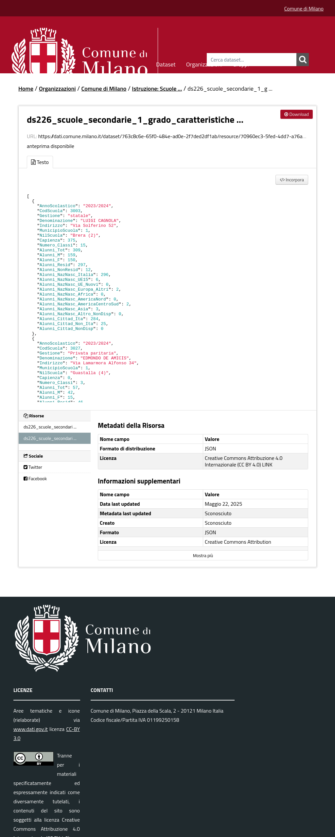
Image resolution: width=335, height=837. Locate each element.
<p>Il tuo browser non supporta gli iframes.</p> (167, 296)
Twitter (33, 467)
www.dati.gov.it (30, 729)
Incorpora (292, 179)
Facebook (35, 478)
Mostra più (203, 555)
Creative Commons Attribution (238, 542)
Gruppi (241, 63)
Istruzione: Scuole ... (157, 88)
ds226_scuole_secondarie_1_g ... (229, 88)
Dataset (166, 63)
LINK (267, 464)
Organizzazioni (204, 63)
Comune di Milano (304, 8)
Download (296, 114)
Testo (40, 162)
